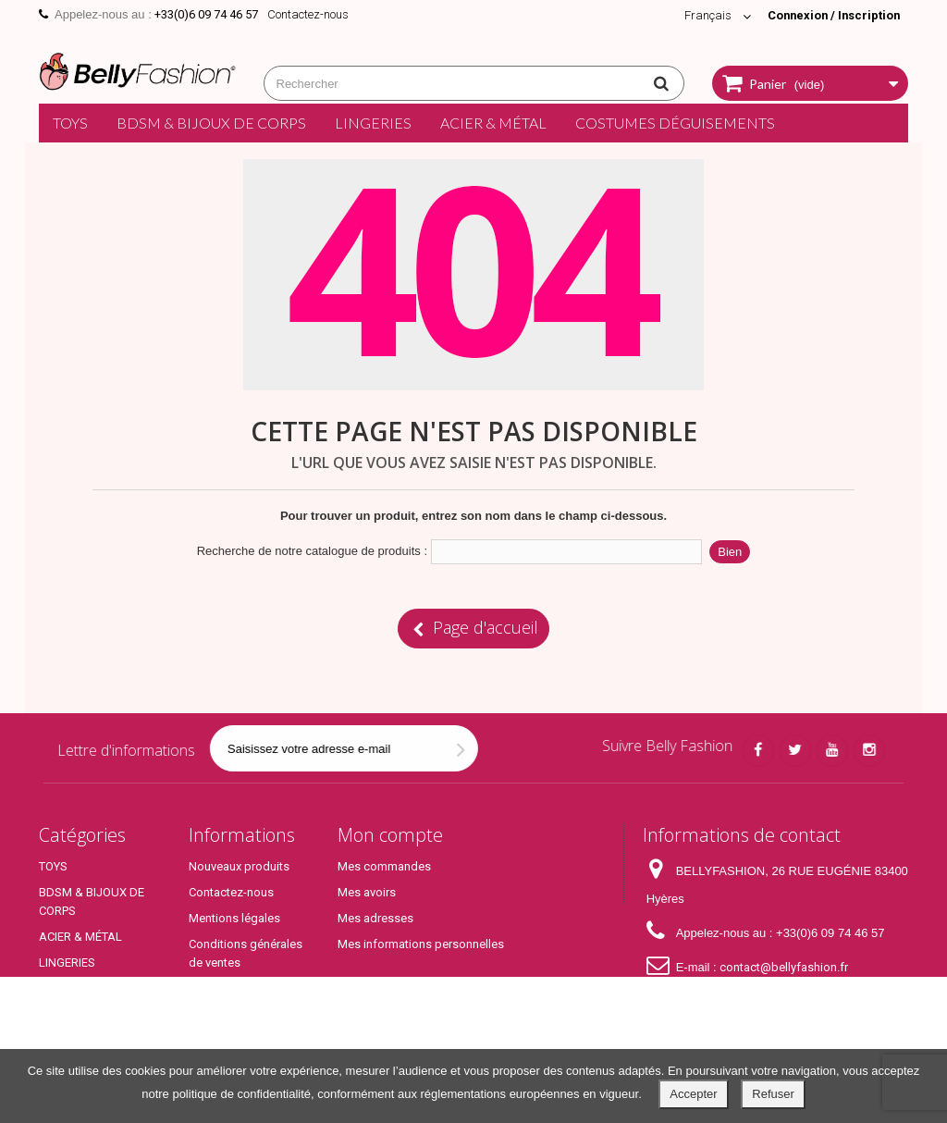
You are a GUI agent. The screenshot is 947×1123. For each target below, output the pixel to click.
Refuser (773, 1094)
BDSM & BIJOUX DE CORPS (211, 122)
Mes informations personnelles (421, 944)
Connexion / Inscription (831, 15)
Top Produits (72, 1033)
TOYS (70, 122)
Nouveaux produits (239, 866)
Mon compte (390, 834)
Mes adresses (375, 918)
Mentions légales (234, 918)
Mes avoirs (367, 892)
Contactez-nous (308, 14)
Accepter (693, 1094)
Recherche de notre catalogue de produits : (312, 551)
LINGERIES (373, 122)
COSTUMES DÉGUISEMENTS (675, 122)
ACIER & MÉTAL (493, 122)
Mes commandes (384, 866)
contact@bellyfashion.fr (783, 967)
